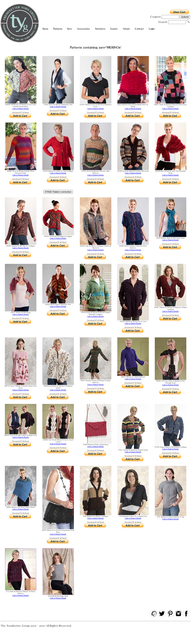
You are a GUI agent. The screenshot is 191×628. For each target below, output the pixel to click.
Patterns (57, 28)
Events (114, 28)
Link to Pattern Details (20, 109)
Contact (139, 28)
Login (152, 28)
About (126, 28)
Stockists (100, 28)
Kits (69, 28)
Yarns (45, 28)
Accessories (83, 28)
